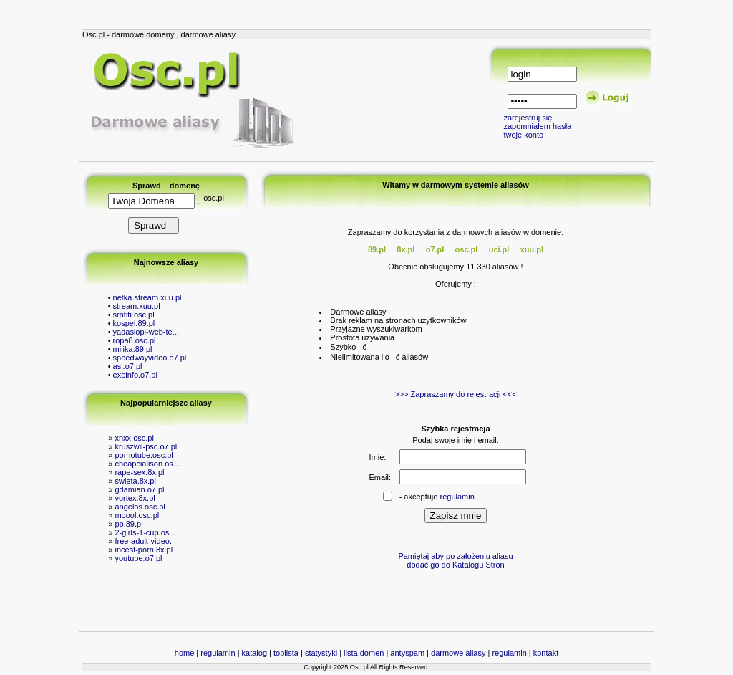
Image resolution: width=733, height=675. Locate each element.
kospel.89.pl (134, 323)
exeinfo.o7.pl (135, 374)
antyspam (407, 652)
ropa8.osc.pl (134, 340)
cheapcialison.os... (147, 463)
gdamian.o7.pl (139, 489)
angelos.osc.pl (140, 506)
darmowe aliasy (458, 652)
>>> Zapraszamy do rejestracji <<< (455, 394)
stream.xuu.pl (136, 306)
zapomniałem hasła (537, 126)
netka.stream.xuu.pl (147, 297)
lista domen (364, 652)
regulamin (457, 496)
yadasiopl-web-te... (146, 331)
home (185, 652)
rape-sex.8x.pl (139, 472)
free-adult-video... (145, 541)
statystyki (321, 652)
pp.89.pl (128, 524)
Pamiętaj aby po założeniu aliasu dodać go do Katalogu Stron (455, 560)
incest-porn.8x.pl (144, 549)
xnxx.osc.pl (134, 438)
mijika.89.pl (132, 349)
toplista (285, 652)
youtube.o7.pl (138, 558)
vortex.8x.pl (135, 498)
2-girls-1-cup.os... (145, 532)
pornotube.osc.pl (144, 455)
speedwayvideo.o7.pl (150, 357)
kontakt (545, 652)
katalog (254, 652)
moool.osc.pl (137, 515)
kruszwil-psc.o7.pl (146, 446)
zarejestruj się (527, 117)
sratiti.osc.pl (134, 314)
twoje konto (523, 134)
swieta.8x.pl (135, 481)
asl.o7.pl (127, 366)
